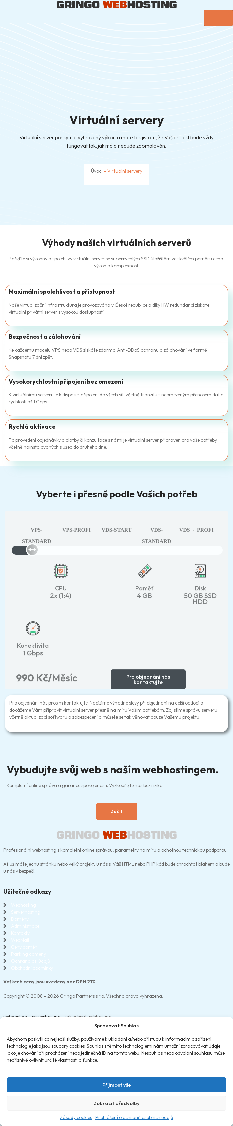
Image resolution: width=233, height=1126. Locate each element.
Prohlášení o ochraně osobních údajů (134, 1117)
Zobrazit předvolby (117, 1103)
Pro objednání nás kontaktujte (148, 687)
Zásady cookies (76, 1117)
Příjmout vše (116, 1085)
